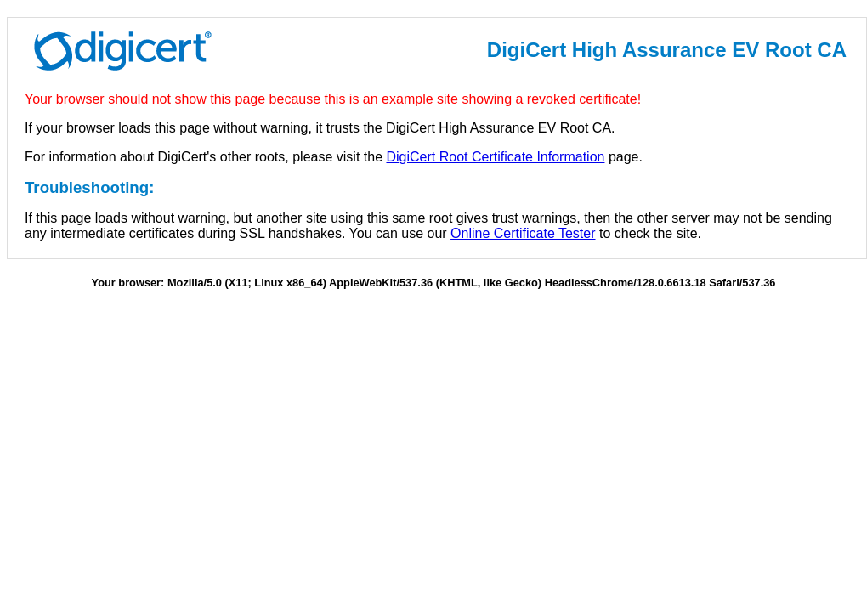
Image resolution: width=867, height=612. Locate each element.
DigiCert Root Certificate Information (495, 157)
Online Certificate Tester (522, 233)
